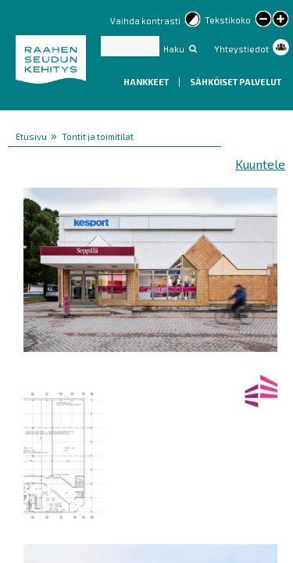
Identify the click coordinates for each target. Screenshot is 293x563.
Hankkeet (146, 82)
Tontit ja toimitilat (98, 136)
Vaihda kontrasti (145, 21)
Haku (173, 49)
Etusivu (31, 136)
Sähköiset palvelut (235, 82)
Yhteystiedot (241, 49)
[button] (150, 267)
